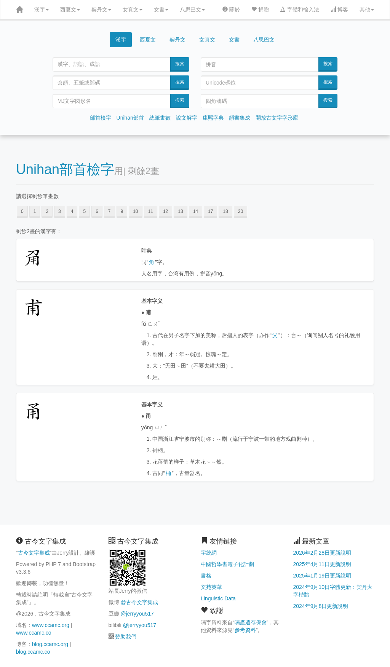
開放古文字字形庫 (277, 118)
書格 (206, 576)
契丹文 (101, 9)
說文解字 (186, 118)
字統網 (209, 553)
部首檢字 (100, 118)
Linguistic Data (218, 598)
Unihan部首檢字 (65, 169)
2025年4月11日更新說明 (322, 564)
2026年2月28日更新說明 (322, 553)
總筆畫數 (160, 118)
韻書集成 (239, 118)
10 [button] (135, 211)
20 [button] (240, 211)
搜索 (179, 63)
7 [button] (109, 211)
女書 (161, 9)
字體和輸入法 (299, 9)
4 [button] (72, 211)
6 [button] (97, 211)
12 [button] (165, 211)
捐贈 (260, 9)
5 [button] (84, 211)
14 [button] (195, 211)
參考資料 (245, 630)
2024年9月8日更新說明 (320, 606)
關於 (231, 9)
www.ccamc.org (50, 625)
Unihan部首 (130, 118)
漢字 (41, 9)
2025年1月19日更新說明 (322, 576)
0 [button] (22, 211)
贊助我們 (125, 636)
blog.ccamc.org (50, 644)
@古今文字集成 (139, 602)
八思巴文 (192, 9)
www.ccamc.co (33, 633)
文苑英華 (211, 587)
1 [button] (35, 211)
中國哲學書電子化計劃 (227, 564)
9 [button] (122, 211)
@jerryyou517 (136, 614)
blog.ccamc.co (33, 652)
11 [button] (150, 211)
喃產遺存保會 (251, 622)
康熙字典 (213, 118)
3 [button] (59, 211)
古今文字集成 (34, 553)
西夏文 (70, 9)
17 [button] (210, 211)
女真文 (132, 9)
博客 (339, 9)
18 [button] (225, 211)
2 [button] (47, 211)
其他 (367, 9)
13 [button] (180, 211)
